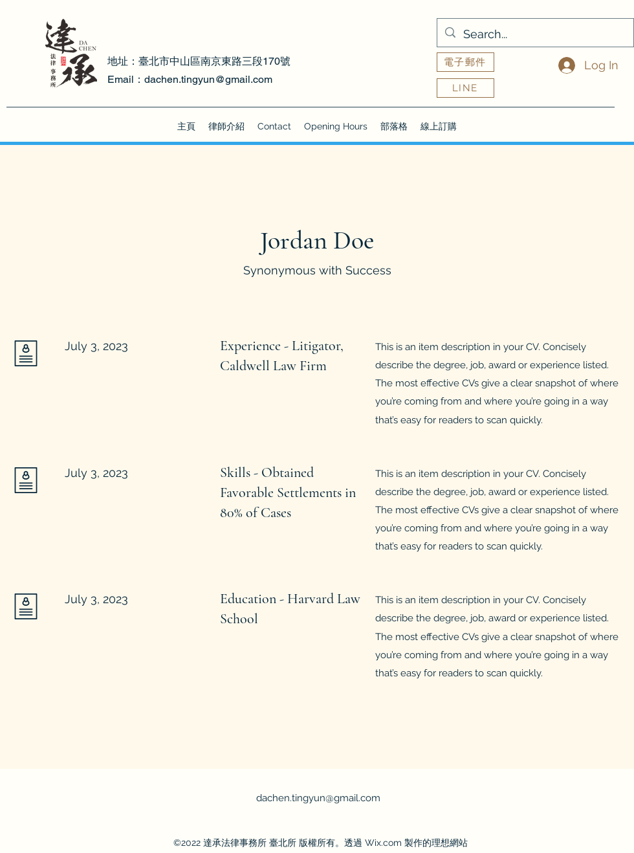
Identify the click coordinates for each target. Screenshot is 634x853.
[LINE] (465, 88)
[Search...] (534, 34)
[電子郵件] (465, 62)
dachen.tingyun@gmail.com (208, 79)
